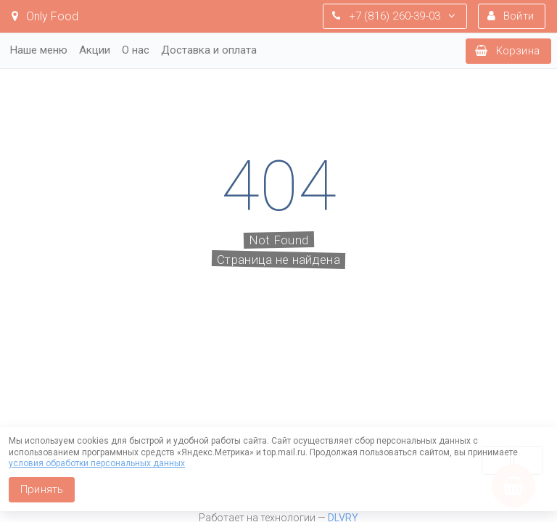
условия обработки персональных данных (97, 463)
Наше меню (38, 50)
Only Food (45, 16)
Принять (41, 489)
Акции (94, 50)
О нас (135, 50)
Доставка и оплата (209, 50)
